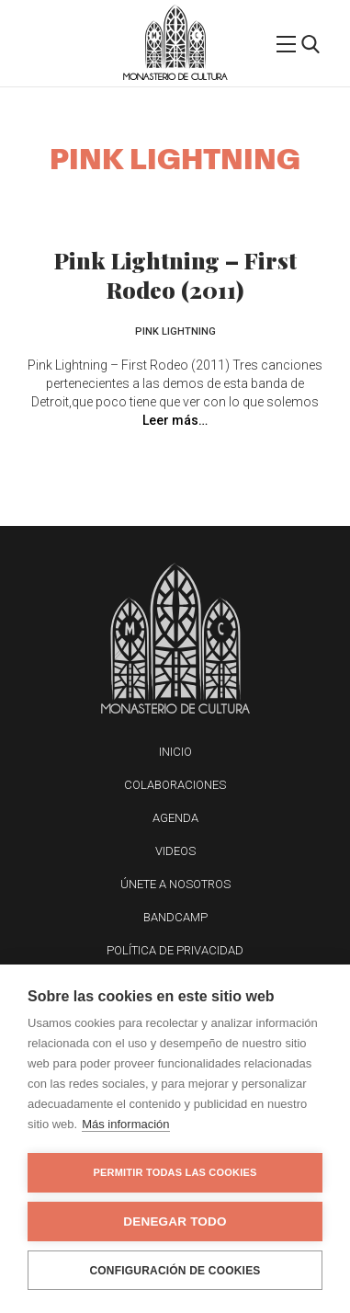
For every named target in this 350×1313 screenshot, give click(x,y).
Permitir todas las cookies (175, 1172)
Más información (125, 1124)
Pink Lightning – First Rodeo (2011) (175, 274)
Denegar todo (174, 1221)
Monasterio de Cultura (175, 77)
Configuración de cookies (174, 1270)
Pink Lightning (175, 331)
